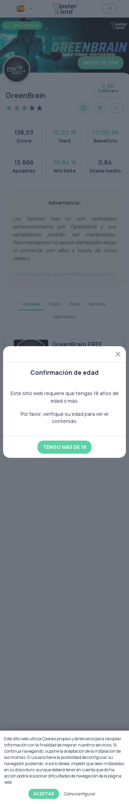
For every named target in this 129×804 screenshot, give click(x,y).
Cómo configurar (80, 794)
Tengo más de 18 (64, 447)
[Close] (118, 354)
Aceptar (43, 794)
